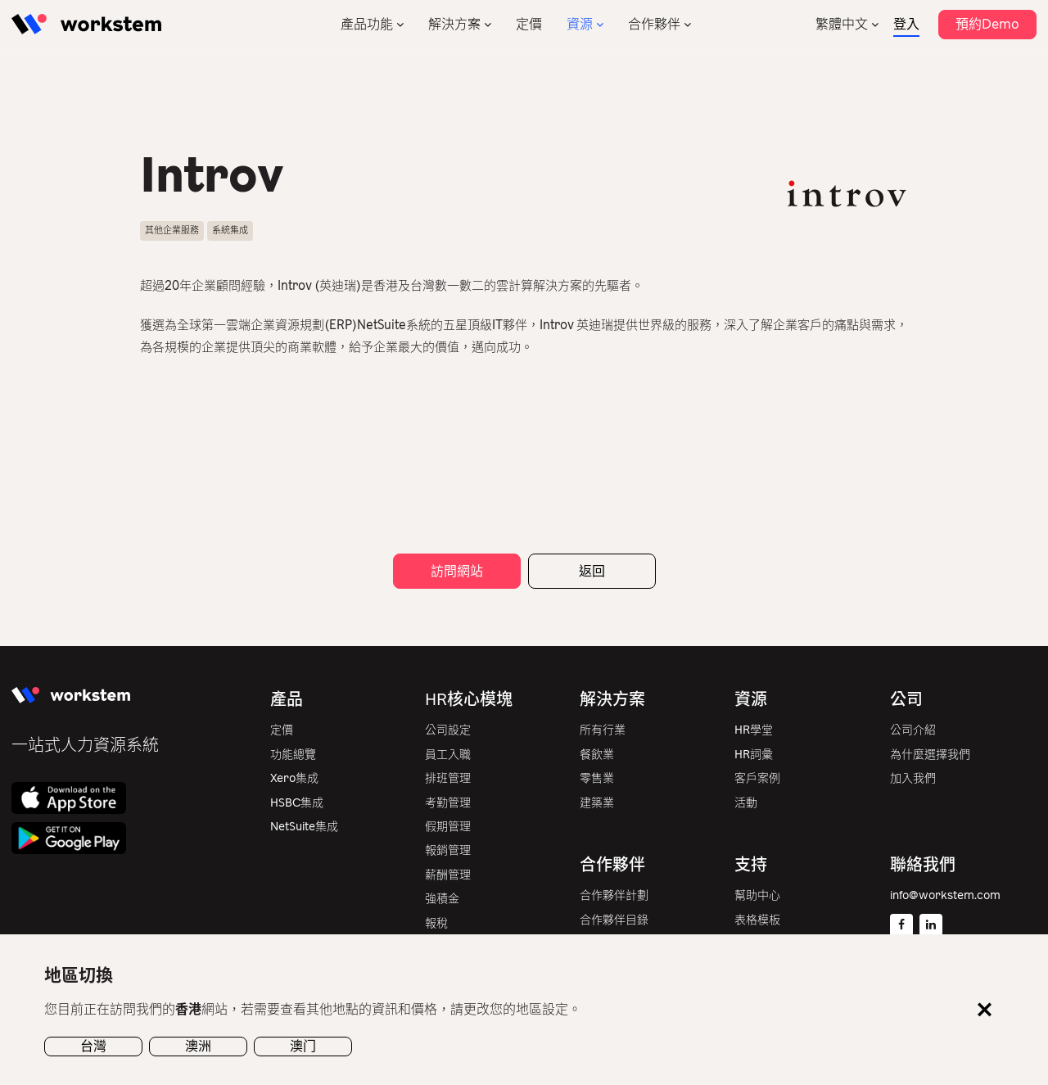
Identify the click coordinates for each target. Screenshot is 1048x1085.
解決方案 (454, 24)
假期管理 (448, 826)
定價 (529, 24)
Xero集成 (294, 778)
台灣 (93, 1046)
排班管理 (448, 778)
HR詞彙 (753, 754)
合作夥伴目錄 (614, 920)
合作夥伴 (654, 24)
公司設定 (448, 730)
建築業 (597, 803)
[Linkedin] (930, 925)
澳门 (303, 1046)
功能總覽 (293, 754)
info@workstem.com (945, 895)
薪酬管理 (448, 875)
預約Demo (987, 24)
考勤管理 (448, 803)
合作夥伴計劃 (614, 895)
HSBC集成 (296, 803)
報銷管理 (448, 850)
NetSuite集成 (304, 826)
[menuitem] (847, 24)
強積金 (442, 898)
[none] (847, 24)
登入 (906, 24)
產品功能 (367, 24)
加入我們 (913, 778)
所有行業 (603, 730)
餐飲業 (597, 754)
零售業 (597, 778)
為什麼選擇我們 (930, 754)
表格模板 (757, 920)
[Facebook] (901, 925)
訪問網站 (457, 571)
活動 (745, 803)
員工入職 (448, 754)
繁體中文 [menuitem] (841, 24)
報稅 (436, 923)
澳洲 (198, 1046)
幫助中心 (757, 895)
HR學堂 (753, 730)
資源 (580, 24)
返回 (592, 571)
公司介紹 (913, 730)
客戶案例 (757, 778)
